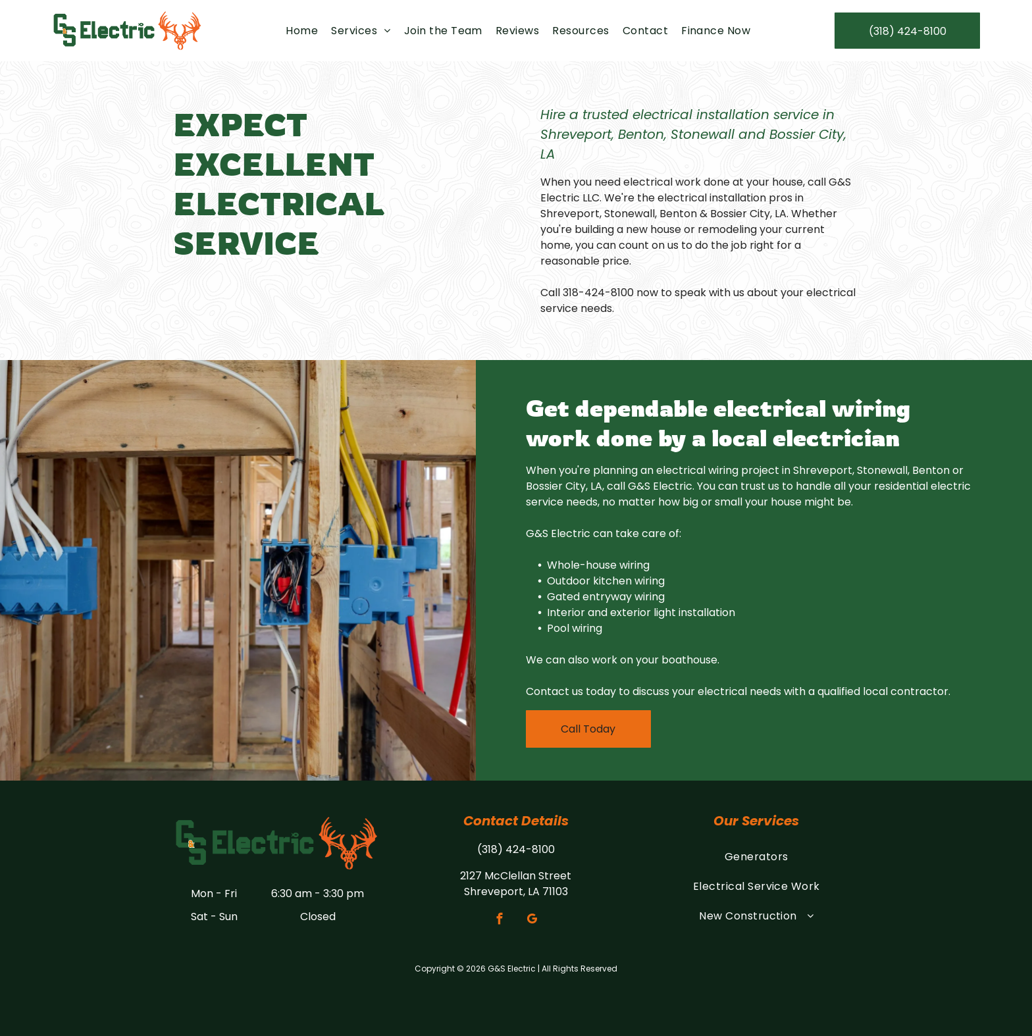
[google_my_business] (532, 920)
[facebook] (500, 920)
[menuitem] (301, 31)
